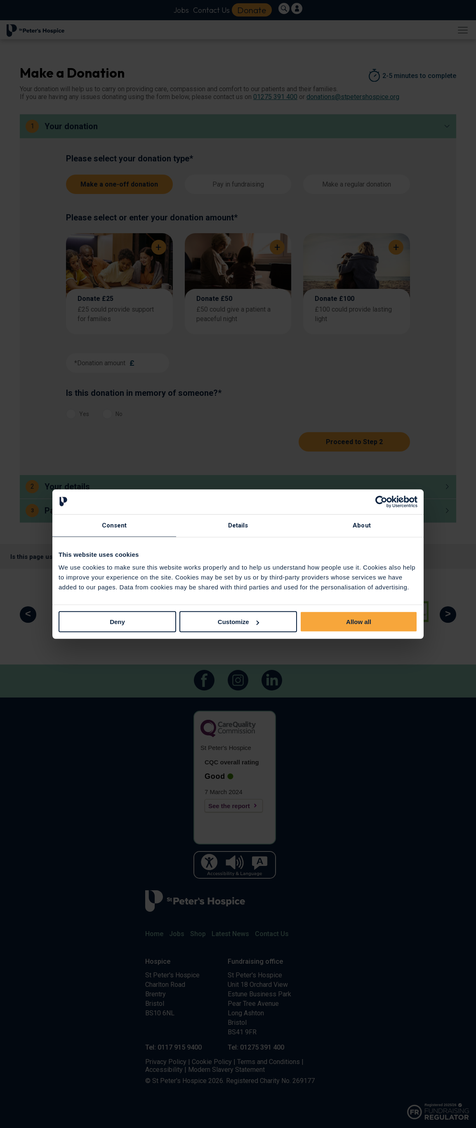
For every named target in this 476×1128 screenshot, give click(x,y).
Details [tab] (238, 525)
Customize (238, 621)
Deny (117, 621)
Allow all (358, 621)
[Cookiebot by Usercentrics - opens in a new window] (381, 501)
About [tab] (362, 525)
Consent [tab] (114, 525)
